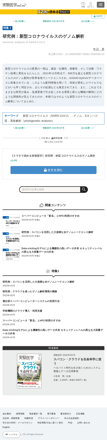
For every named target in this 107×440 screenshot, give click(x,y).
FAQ (70, 422)
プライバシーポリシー (48, 418)
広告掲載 (80, 413)
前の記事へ (20, 21)
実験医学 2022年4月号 (53, 21)
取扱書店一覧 (35, 413)
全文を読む (53, 170)
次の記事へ (86, 21)
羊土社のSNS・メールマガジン (18, 422)
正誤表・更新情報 (11, 418)
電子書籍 (51, 413)
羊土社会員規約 (71, 418)
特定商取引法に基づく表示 (50, 422)
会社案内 (7, 413)
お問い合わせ (83, 422)
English (6, 427)
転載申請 (29, 418)
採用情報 (20, 413)
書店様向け (65, 413)
